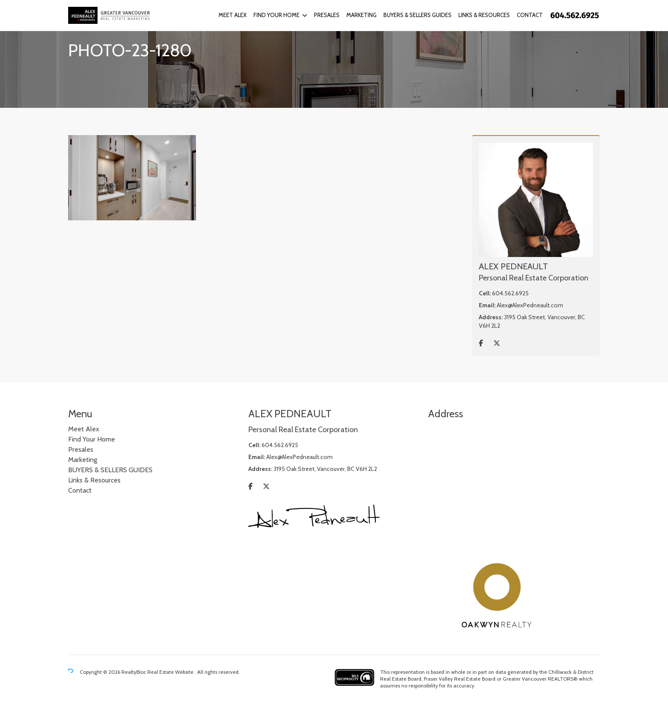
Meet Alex (233, 15)
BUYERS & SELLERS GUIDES (417, 15)
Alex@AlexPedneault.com (530, 305)
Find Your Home (276, 15)
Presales (327, 15)
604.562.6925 (510, 293)
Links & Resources (484, 15)
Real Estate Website (171, 672)
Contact (530, 15)
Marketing (361, 15)
